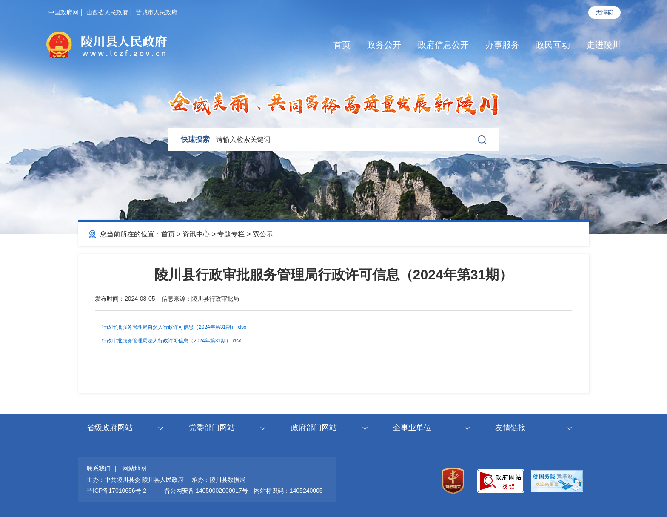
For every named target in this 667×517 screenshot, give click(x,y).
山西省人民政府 (107, 12)
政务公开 (384, 44)
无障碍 (604, 12)
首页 (342, 44)
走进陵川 (604, 44)
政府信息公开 (443, 44)
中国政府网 (63, 12)
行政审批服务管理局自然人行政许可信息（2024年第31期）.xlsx (174, 327)
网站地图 (134, 468)
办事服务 (502, 44)
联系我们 (99, 468)
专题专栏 (231, 234)
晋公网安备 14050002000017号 (206, 490)
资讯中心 (196, 234)
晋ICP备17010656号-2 (116, 490)
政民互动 (553, 44)
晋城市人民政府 (156, 12)
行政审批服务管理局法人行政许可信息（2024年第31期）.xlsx (171, 341)
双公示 (263, 234)
